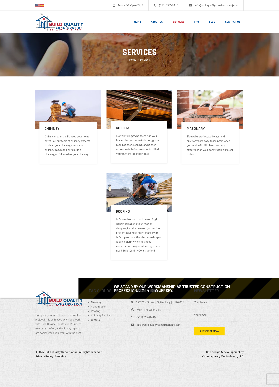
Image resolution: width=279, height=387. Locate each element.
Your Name (200, 275)
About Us (157, 22)
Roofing (95, 284)
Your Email (200, 288)
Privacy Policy (44, 330)
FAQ (196, 22)
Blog (212, 22)
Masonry (96, 275)
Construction (98, 279)
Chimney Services (101, 288)
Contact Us (232, 22)
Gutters (95, 293)
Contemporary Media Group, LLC (223, 330)
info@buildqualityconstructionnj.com (216, 5)
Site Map (60, 330)
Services (178, 22)
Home (137, 22)
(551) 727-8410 (168, 5)
